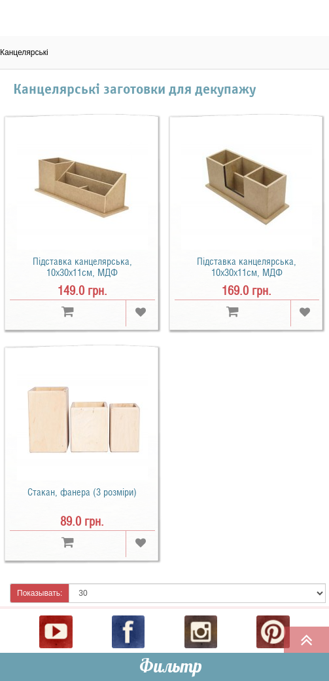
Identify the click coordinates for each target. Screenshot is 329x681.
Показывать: (39, 593)
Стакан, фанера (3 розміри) (82, 492)
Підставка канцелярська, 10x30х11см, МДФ (82, 267)
